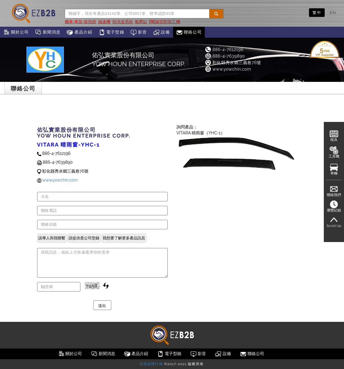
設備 (161, 32)
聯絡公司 (189, 32)
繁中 (317, 12)
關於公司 (16, 32)
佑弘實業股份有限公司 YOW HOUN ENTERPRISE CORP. (138, 59)
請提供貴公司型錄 (84, 238)
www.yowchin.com (228, 69)
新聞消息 (48, 32)
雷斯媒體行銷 (151, 364)
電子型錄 (111, 32)
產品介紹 (79, 32)
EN (333, 12)
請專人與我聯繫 (51, 238)
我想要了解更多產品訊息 (124, 238)
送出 (102, 305)
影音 (138, 32)
